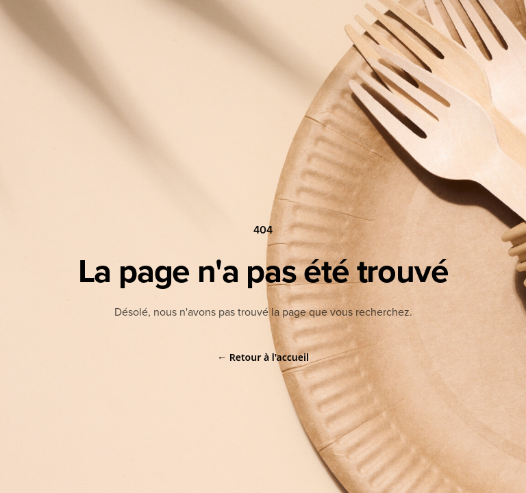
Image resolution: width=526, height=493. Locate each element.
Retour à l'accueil (263, 357)
